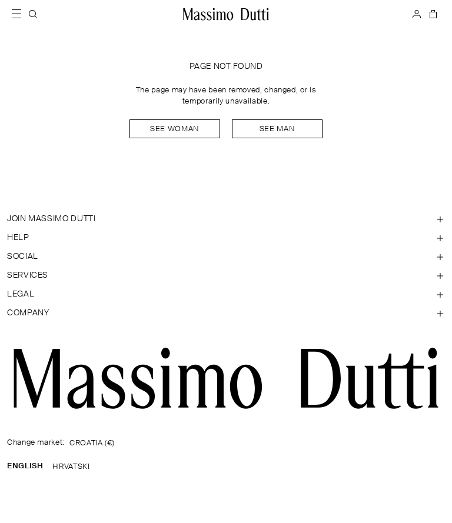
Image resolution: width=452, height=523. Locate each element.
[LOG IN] (416, 14)
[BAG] (432, 14)
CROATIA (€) (92, 443)
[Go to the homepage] (226, 378)
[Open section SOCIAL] (226, 256)
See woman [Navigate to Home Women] (175, 129)
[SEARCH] (33, 14)
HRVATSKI (70, 467)
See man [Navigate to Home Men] (277, 129)
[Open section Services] (226, 275)
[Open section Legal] (226, 294)
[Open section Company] (226, 313)
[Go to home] (226, 14)
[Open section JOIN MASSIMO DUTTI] (226, 218)
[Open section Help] (226, 237)
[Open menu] (20, 14)
